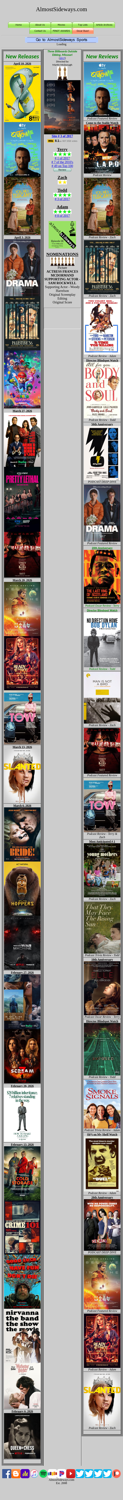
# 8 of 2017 (62, 216)
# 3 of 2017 (62, 199)
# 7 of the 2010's (62, 162)
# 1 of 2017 (62, 158)
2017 (62, 58)
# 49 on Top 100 (62, 166)
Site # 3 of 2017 (62, 136)
